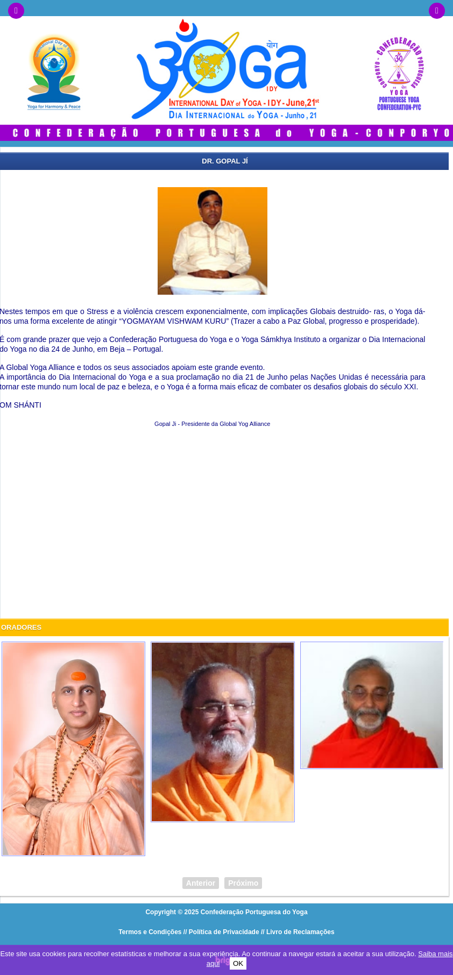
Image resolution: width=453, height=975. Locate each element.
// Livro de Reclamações (298, 932)
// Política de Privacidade (221, 932)
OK (238, 963)
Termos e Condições (149, 932)
